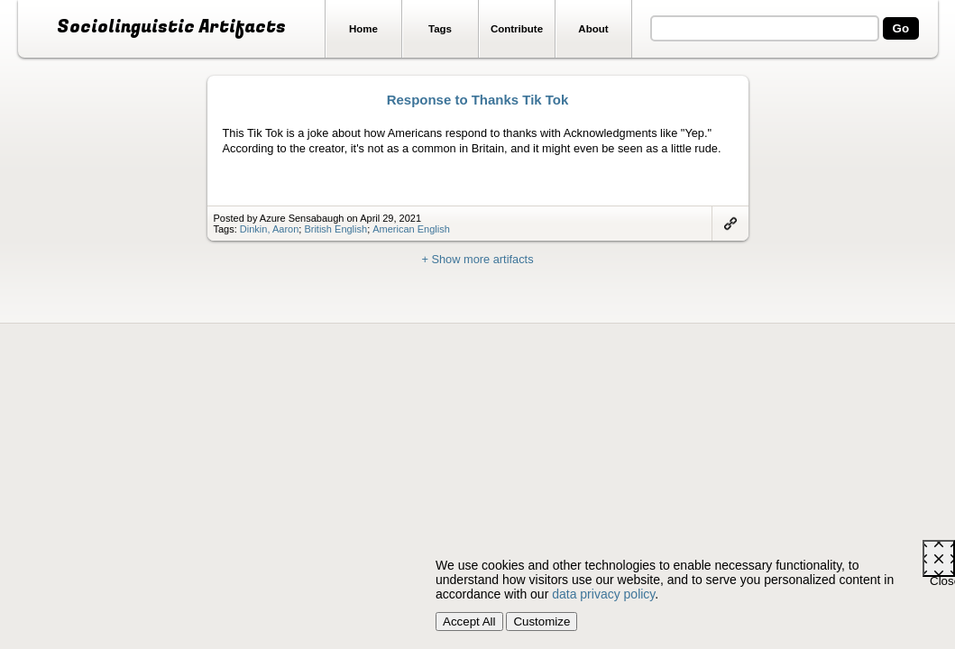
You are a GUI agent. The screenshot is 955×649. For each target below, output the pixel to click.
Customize (541, 621)
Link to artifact (730, 223)
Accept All (469, 621)
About (593, 28)
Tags (440, 28)
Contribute (517, 28)
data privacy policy (603, 594)
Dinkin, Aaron (269, 229)
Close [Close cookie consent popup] (942, 575)
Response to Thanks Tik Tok (478, 99)
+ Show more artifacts (477, 259)
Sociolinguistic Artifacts (171, 27)
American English (411, 229)
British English (335, 229)
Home (363, 28)
